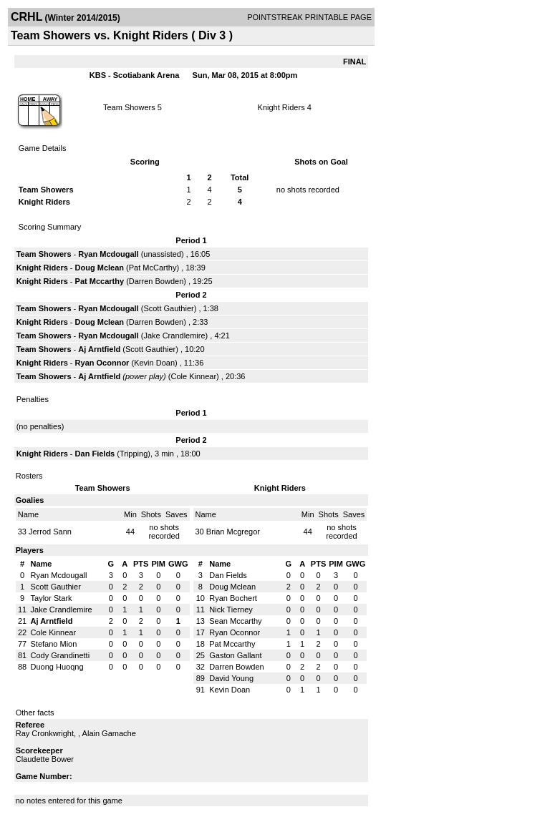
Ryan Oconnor (102, 362)
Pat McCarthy (153, 267)
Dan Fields (95, 453)
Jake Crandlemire (174, 335)
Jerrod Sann (50, 531)
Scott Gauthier (168, 308)
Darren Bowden (156, 281)
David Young (231, 678)
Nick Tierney (231, 609)
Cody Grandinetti (60, 655)
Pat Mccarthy (99, 281)
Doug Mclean (99, 267)
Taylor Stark (51, 598)
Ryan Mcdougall (108, 254)
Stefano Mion (54, 644)
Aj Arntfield (99, 349)
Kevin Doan (154, 362)
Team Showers (129, 107)
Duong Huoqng (57, 666)
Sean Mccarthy (235, 621)
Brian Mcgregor (233, 531)
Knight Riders (281, 107)
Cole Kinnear (194, 376)
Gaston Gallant (235, 655)
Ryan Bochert (233, 598)
